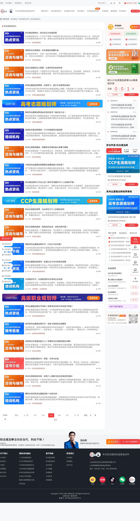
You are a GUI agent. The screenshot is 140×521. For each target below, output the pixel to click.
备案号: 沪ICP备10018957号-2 (70, 498)
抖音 (112, 481)
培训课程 (6, 276)
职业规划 (14, 19)
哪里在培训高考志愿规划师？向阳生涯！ (42, 394)
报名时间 (6, 244)
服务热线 (135, 263)
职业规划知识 (35, 19)
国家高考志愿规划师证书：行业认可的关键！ (43, 244)
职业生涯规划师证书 (38, 368)
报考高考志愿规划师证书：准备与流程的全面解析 (45, 324)
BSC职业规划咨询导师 (26, 472)
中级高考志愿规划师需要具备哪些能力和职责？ (44, 165)
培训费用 (6, 255)
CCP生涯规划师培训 (26, 461)
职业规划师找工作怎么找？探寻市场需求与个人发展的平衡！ (50, 182)
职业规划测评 (115, 39)
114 (43, 415)
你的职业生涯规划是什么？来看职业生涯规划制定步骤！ (48, 341)
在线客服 (135, 240)
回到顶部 (135, 279)
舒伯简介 (3, 461)
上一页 (26, 415)
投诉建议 (70, 461)
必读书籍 (49, 465)
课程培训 (45, 11)
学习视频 (49, 469)
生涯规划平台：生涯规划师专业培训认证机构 (43, 279)
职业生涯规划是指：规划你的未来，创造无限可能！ (46, 227)
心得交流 (49, 476)
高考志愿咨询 (131, 34)
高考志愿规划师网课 (38, 95)
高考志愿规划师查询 (38, 271)
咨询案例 (49, 472)
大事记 (2, 465)
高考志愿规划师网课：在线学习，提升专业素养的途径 (47, 85)
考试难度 (6, 249)
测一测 (134, 287)
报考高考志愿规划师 (38, 333)
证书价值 (6, 260)
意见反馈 (135, 255)
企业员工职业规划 (25, 476)
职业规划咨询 (56, 11)
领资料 (134, 27)
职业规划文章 (24, 19)
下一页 (76, 415)
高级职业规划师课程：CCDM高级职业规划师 (43, 130)
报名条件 (6, 239)
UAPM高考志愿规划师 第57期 (122, 217)
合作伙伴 (3, 476)
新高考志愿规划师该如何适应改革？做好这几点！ (45, 112)
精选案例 (123, 233)
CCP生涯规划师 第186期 (119, 176)
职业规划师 (35, 192)
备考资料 (6, 271)
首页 (1, 3)
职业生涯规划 (36, 60)
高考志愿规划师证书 (38, 254)
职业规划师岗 (36, 42)
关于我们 (9, 3)
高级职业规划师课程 (38, 139)
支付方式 (70, 465)
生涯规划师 (43, 289)
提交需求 (113, 442)
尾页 (55, 420)
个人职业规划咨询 (25, 457)
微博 (93, 481)
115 (51, 415)
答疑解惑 (49, 480)
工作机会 (70, 457)
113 (35, 415)
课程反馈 (133, 233)
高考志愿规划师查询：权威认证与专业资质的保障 (45, 262)
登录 (133, 11)
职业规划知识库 (93, 11)
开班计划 (28, 3)
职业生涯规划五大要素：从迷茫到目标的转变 (43, 68)
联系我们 (19, 3)
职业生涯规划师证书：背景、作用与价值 (42, 359)
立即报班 (131, 94)
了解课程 (115, 94)
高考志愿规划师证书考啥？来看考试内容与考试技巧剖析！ (49, 306)
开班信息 (22, 484)
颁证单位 (6, 265)
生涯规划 (35, 289)
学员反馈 (123, 11)
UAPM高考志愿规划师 (26, 469)
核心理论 (3, 472)
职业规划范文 (131, 39)
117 (67, 415)
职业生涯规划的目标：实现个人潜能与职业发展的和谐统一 (49, 376)
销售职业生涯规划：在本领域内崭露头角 (42, 50)
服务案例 (114, 11)
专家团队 (105, 11)
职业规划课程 (131, 44)
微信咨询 (6, 282)
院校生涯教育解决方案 (26, 480)
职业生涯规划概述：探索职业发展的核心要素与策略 (46, 147)
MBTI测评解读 (116, 306)
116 (59, 415)
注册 (137, 11)
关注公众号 (135, 248)
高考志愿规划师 (37, 122)
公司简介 (3, 457)
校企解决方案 (69, 11)
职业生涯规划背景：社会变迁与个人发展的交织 (44, 209)
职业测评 (81, 11)
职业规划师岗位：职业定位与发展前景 (41, 33)
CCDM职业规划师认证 (26, 465)
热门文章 (112, 233)
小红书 (102, 481)
